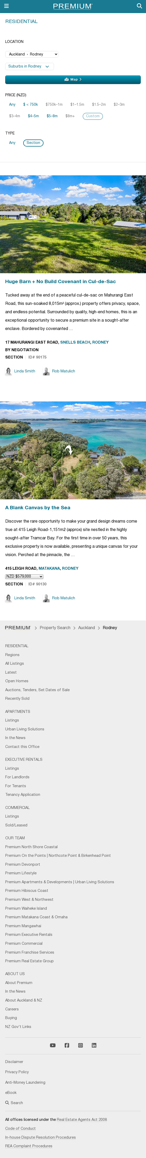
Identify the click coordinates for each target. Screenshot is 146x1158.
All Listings (14, 663)
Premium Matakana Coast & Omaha (36, 917)
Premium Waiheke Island (26, 908)
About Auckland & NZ (23, 1000)
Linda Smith (20, 371)
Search (14, 1103)
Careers (12, 1009)
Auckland (86, 628)
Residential (21, 21)
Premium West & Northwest (29, 900)
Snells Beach (75, 342)
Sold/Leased (16, 825)
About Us (15, 974)
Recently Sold (17, 699)
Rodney (100, 342)
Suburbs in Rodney (28, 66)
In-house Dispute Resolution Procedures (40, 1137)
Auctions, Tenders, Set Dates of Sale (37, 690)
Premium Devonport (22, 864)
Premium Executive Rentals (28, 935)
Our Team (15, 838)
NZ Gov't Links (18, 1027)
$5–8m (52, 116)
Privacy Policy (17, 1072)
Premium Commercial (23, 944)
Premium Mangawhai (23, 926)
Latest (11, 672)
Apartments (17, 712)
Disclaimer (14, 1062)
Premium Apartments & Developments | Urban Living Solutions (59, 882)
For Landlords (17, 777)
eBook (10, 1093)
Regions (12, 655)
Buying (11, 1018)
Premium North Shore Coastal (31, 847)
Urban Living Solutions (24, 729)
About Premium (18, 983)
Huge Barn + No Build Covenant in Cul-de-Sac (60, 281)
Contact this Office (22, 747)
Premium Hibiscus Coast (26, 891)
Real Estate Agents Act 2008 (82, 1120)
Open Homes (16, 681)
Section (33, 143)
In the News (15, 738)
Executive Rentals (23, 760)
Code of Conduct (20, 1129)
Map (73, 79)
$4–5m (33, 116)
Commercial (17, 808)
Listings (12, 720)
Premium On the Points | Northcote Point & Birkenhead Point (58, 856)
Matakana (49, 568)
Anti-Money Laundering (25, 1082)
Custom (93, 116)
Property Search (55, 628)
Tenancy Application (22, 795)
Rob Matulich (59, 371)
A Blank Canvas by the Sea (37, 508)
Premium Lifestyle (20, 873)
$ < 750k (30, 105)
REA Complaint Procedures (28, 1146)
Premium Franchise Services (29, 952)
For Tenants (15, 786)
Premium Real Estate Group (29, 961)
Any (12, 105)
